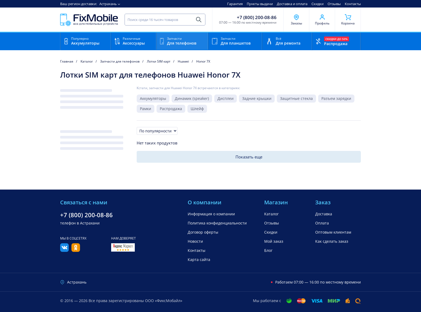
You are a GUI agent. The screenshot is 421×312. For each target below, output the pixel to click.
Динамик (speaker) (192, 98)
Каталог (271, 213)
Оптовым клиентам (333, 232)
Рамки (145, 108)
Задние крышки (256, 98)
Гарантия (235, 3)
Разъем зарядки (336, 98)
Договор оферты (203, 232)
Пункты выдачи (260, 3)
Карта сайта (199, 259)
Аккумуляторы (153, 98)
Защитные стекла (296, 98)
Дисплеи (225, 98)
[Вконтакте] (64, 250)
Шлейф (197, 108)
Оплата (322, 223)
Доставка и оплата (292, 3)
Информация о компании (211, 213)
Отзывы (334, 3)
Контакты (353, 3)
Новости (195, 241)
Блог (268, 250)
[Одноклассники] (75, 250)
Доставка (323, 213)
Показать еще (248, 156)
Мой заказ (273, 241)
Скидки (317, 3)
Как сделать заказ (331, 241)
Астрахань (108, 3)
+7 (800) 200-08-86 (257, 17)
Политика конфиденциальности (217, 223)
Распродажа (171, 108)
